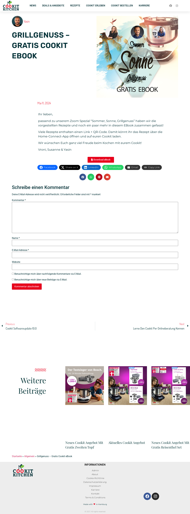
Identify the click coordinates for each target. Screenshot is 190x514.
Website (16, 262)
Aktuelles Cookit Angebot (126, 442)
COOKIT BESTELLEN (122, 5)
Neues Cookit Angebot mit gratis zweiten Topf (84, 444)
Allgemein (29, 456)
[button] (82, 177)
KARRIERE (144, 5)
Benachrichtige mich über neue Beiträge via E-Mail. (40, 280)
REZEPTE (75, 5)
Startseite (17, 456)
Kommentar (19, 200)
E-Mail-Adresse (20, 250)
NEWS (33, 5)
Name (16, 238)
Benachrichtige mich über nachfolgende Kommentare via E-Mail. (47, 274)
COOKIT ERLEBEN (95, 5)
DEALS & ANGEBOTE (53, 5)
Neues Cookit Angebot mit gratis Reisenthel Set (170, 444)
